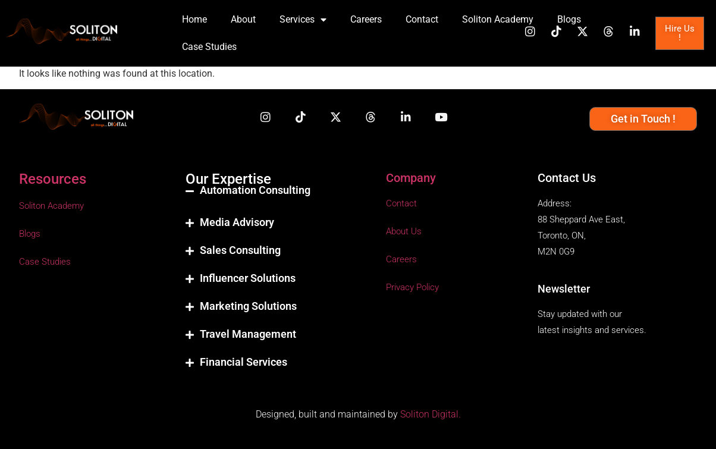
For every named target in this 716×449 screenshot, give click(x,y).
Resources (52, 179)
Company (411, 178)
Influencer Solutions (248, 278)
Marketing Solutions (248, 306)
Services (303, 19)
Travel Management (248, 334)
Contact (422, 19)
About (243, 19)
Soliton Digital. (430, 414)
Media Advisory (237, 222)
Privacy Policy (412, 287)
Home (194, 19)
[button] (274, 200)
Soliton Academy (497, 19)
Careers (366, 19)
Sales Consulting (240, 250)
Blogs (569, 19)
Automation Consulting (255, 190)
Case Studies (209, 46)
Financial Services (243, 362)
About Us (404, 231)
